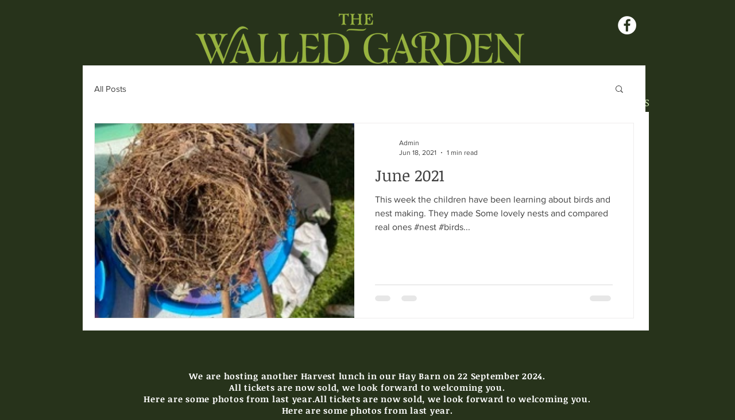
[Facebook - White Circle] (627, 25)
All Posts (110, 89)
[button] (619, 90)
